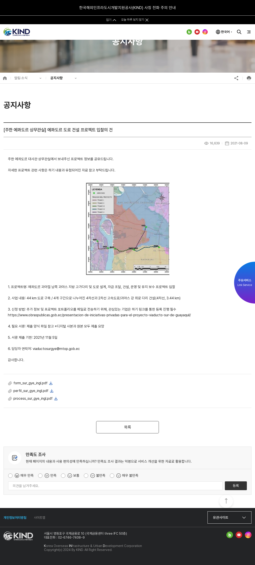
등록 (236, 486)
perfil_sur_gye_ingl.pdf (30, 391)
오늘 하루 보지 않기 (132, 19)
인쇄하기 (248, 78)
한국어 (225, 32)
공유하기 (236, 78)
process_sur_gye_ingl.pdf (33, 398)
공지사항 (56, 78)
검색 (239, 32)
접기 (108, 19)
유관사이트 (220, 517)
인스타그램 (205, 32)
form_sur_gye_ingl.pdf (30, 383)
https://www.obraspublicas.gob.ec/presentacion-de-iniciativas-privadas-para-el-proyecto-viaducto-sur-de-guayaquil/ (99, 315)
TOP (226, 501)
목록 (127, 427)
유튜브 (197, 32)
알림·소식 (21, 78)
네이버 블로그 (189, 32)
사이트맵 (39, 518)
